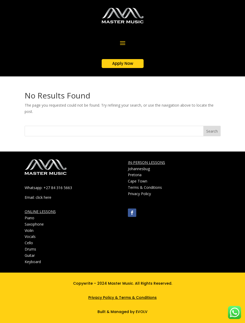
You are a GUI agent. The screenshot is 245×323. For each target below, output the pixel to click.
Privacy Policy (101, 297)
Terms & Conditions (138, 297)
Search (212, 131)
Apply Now (122, 63)
